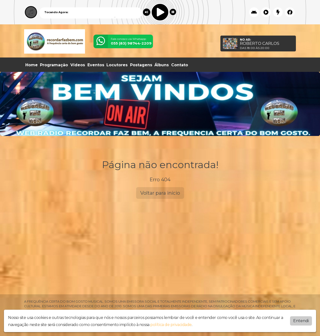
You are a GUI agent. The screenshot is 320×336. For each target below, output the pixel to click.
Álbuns (161, 65)
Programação (54, 65)
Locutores (117, 65)
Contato (179, 65)
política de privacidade (171, 323)
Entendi (301, 319)
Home (31, 65)
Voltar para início (160, 193)
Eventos (95, 65)
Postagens (141, 65)
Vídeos (77, 65)
